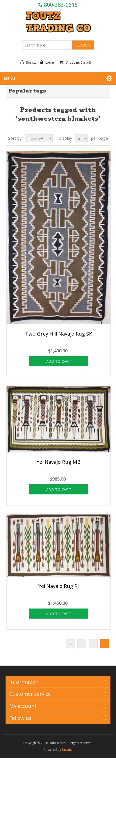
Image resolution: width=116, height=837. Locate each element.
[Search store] (47, 45)
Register (30, 62)
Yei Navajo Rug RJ (58, 586)
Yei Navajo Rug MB (58, 461)
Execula (67, 750)
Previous (70, 643)
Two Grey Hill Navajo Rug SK (58, 333)
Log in (48, 62)
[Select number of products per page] (81, 138)
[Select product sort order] (39, 138)
